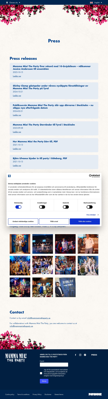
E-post (42, 361)
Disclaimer (48, 394)
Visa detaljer (91, 215)
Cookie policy (9, 394)
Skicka (44, 381)
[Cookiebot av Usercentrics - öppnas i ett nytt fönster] (90, 176)
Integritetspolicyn (58, 376)
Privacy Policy (37, 394)
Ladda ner (17, 76)
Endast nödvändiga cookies (23, 221)
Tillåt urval (54, 221)
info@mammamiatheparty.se (38, 318)
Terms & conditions (23, 394)
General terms (59, 394)
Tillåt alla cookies (84, 221)
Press (94, 355)
